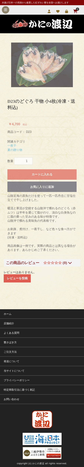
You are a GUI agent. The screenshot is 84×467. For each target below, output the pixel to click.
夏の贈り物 (14, 149)
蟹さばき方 (10, 342)
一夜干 (11, 145)
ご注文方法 (10, 351)
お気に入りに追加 (42, 186)
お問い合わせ (11, 399)
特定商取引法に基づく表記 (19, 389)
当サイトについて (14, 370)
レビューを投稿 (17, 278)
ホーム (7, 313)
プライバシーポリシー (17, 380)
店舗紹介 (9, 323)
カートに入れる (42, 174)
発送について (11, 361)
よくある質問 (11, 332)
